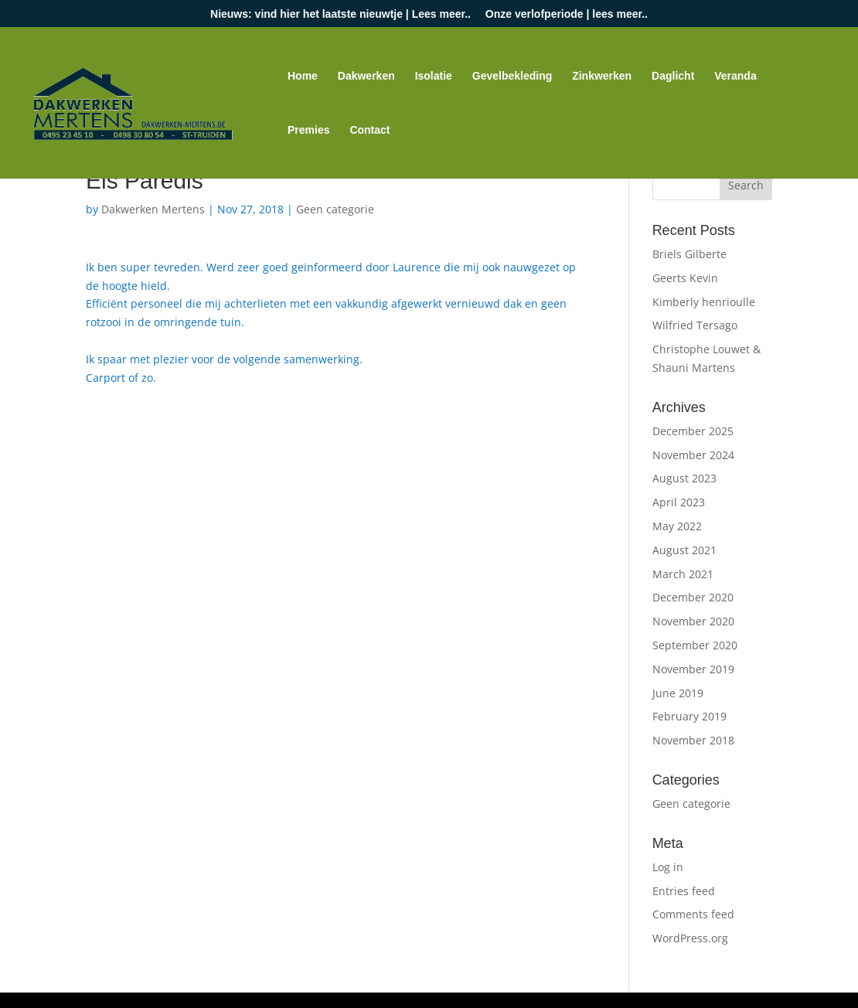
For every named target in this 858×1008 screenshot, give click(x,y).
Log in (667, 867)
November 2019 (693, 669)
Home (303, 76)
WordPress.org (690, 938)
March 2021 (682, 574)
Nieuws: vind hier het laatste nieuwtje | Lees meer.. (340, 14)
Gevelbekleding (512, 76)
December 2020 (693, 597)
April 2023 (678, 502)
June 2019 (677, 693)
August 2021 (684, 550)
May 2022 (677, 526)
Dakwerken (366, 76)
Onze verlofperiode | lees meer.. (566, 14)
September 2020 (694, 645)
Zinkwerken (602, 76)
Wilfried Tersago (694, 325)
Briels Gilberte (689, 254)
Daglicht (673, 76)
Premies (308, 130)
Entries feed (683, 891)
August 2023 (684, 478)
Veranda (735, 76)
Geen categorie (335, 209)
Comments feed (693, 914)
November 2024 (693, 455)
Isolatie (433, 76)
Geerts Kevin (685, 278)
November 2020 (693, 621)
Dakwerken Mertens (153, 209)
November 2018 (693, 740)
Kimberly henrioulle (703, 302)
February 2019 (689, 716)
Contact (369, 130)
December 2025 (693, 431)
